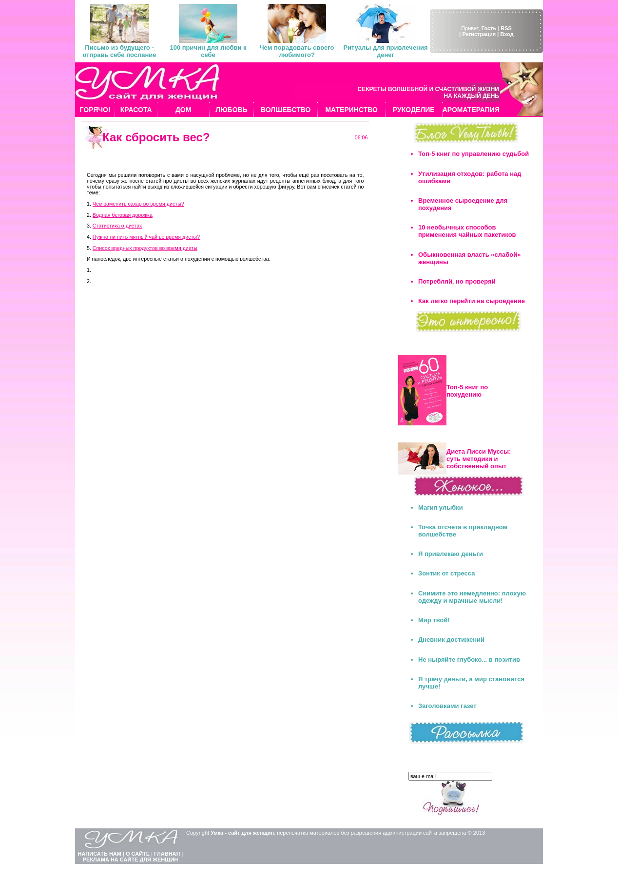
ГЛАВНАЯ (167, 854)
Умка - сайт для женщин (242, 833)
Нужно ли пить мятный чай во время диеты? (146, 237)
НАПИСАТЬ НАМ (99, 854)
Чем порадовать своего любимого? (296, 51)
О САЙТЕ (138, 854)
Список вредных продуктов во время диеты (145, 248)
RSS (506, 28)
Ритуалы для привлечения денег (385, 51)
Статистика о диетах (117, 226)
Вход (506, 34)
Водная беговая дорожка (123, 215)
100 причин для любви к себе (208, 51)
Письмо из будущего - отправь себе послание (119, 51)
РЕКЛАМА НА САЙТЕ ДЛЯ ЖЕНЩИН (130, 859)
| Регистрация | (479, 34)
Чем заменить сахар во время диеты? (138, 204)
